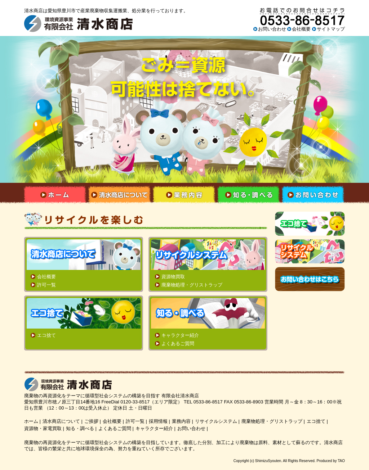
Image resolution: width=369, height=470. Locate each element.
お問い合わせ (272, 29)
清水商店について (61, 421)
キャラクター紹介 (180, 335)
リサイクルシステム (216, 421)
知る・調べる (80, 428)
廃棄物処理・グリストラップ (191, 285)
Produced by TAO (330, 461)
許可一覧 (46, 285)
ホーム (31, 421)
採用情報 (158, 421)
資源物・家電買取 (43, 428)
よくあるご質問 (177, 343)
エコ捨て (46, 335)
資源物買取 (173, 276)
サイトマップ (331, 29)
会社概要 (301, 29)
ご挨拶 (91, 421)
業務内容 (181, 421)
